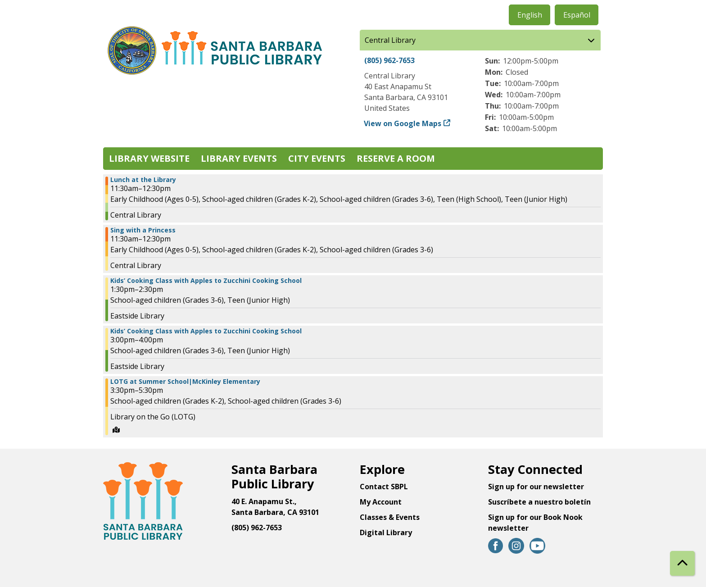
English (529, 15)
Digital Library (386, 532)
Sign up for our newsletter (536, 486)
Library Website (149, 158)
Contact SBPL (384, 486)
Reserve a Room (396, 158)
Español (576, 15)
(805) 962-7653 (389, 60)
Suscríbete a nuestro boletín (539, 502)
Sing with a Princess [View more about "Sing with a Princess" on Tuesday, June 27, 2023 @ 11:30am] (143, 230)
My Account (381, 502)
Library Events (239, 158)
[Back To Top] (682, 563)
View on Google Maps (402, 123)
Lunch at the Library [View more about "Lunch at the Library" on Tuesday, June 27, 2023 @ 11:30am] (143, 180)
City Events (316, 158)
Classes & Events (390, 517)
